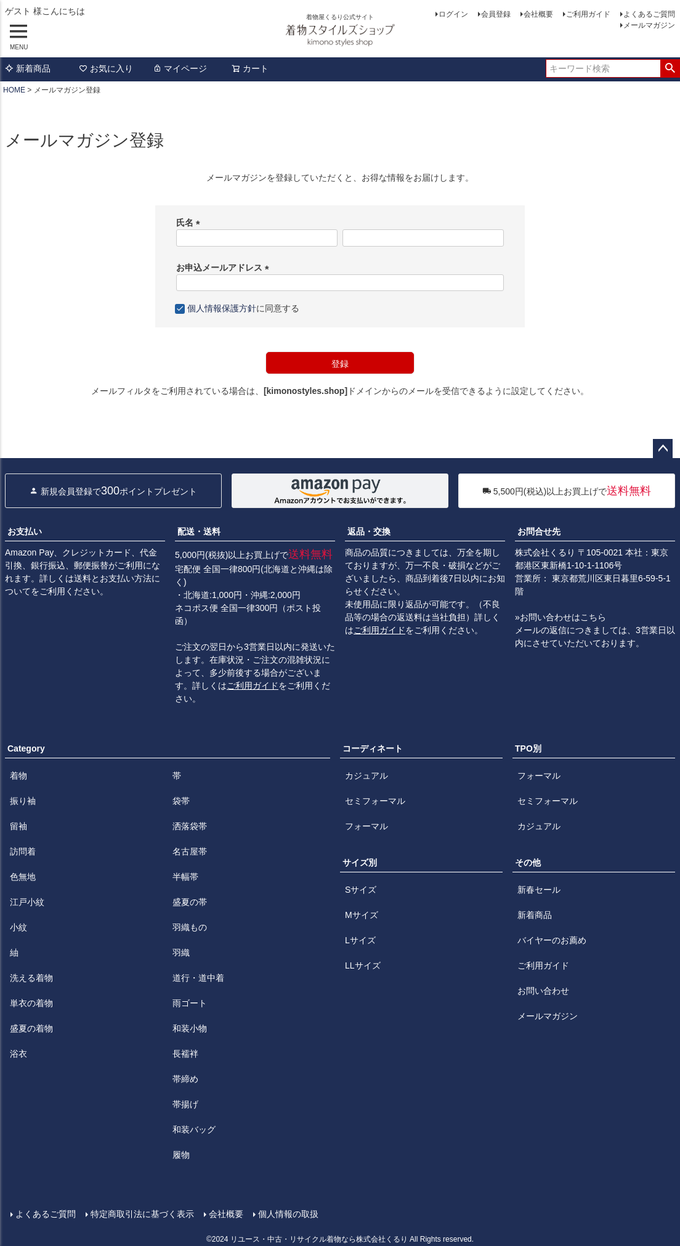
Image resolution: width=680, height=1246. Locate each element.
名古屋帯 (189, 851)
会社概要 (538, 14)
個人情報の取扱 (287, 1213)
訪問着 (23, 851)
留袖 (18, 826)
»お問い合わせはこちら (560, 617)
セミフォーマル (375, 801)
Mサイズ (361, 915)
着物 (18, 776)
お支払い (24, 531)
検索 (669, 68)
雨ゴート (189, 1003)
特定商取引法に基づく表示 (141, 1213)
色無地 (23, 877)
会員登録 (496, 14)
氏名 (190, 222)
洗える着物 (31, 978)
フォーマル (366, 826)
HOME (14, 90)
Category (26, 748)
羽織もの (189, 927)
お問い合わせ (543, 991)
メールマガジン (649, 25)
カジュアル (366, 776)
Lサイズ (360, 940)
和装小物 (189, 1028)
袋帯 (181, 801)
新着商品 (28, 68)
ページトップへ (663, 449)
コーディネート (372, 748)
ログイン (453, 14)
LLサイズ (363, 965)
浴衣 (18, 1054)
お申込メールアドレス (224, 268)
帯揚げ (185, 1104)
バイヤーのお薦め (551, 940)
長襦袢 (185, 1054)
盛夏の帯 (189, 902)
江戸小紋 (27, 902)
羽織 (181, 952)
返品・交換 (369, 531)
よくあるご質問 (649, 14)
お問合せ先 (539, 531)
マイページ (180, 68)
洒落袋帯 (189, 826)
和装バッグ (194, 1129)
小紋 (18, 927)
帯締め (185, 1079)
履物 (181, 1155)
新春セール (539, 890)
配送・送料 (199, 531)
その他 (528, 862)
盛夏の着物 (31, 1028)
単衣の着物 (31, 1003)
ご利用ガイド (588, 14)
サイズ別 (359, 862)
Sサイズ (360, 890)
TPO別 (528, 748)
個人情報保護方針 (221, 308)
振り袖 (23, 801)
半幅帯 (185, 877)
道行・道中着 (198, 978)
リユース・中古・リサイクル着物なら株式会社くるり (319, 1238)
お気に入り (106, 68)
